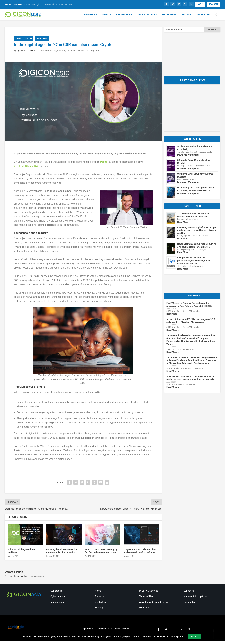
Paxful (103, 162)
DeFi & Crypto (23, 39)
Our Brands (56, 591)
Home (98, 591)
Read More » (172, 314)
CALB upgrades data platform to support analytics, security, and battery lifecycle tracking (197, 231)
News (105, 15)
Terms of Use (146, 596)
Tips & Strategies (147, 15)
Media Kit (144, 608)
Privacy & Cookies (148, 591)
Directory (187, 15)
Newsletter (189, 602)
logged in (21, 577)
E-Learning (204, 15)
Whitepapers (168, 15)
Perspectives (124, 15)
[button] (216, 17)
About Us (100, 596)
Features (89, 15)
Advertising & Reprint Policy (153, 602)
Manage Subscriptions (195, 596)
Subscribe (189, 591)
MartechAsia (57, 602)
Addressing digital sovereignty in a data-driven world (49, 4)
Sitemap (99, 608)
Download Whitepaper (188, 155)
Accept (194, 636)
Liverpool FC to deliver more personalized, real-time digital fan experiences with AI (194, 261)
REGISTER (214, 4)
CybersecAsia (57, 596)
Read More (182, 222)
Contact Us (101, 602)
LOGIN (200, 4)
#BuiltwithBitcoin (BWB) (27, 166)
